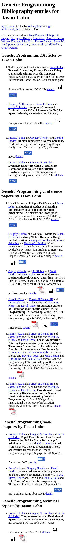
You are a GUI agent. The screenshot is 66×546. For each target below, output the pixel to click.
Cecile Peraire (9, 47)
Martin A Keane (20, 44)
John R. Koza (16, 299)
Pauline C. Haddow (35, 243)
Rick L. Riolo (34, 358)
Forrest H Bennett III (41, 299)
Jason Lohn (56, 67)
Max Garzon (52, 355)
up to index (7, 25)
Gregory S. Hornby (41, 162)
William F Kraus (10, 41)
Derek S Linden (55, 38)
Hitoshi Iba (14, 358)
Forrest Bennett (43, 41)
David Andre (37, 44)
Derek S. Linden (17, 107)
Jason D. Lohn (44, 104)
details (51, 89)
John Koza (28, 41)
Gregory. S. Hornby (19, 104)
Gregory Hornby (39, 137)
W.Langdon (34, 25)
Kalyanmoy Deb (38, 352)
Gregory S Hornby (21, 38)
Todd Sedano (53, 44)
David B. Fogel (30, 355)
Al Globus (38, 38)
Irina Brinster (36, 35)
